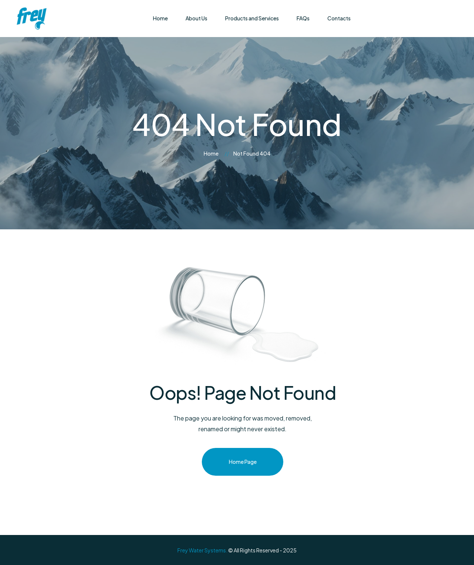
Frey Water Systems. (202, 550)
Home (211, 153)
